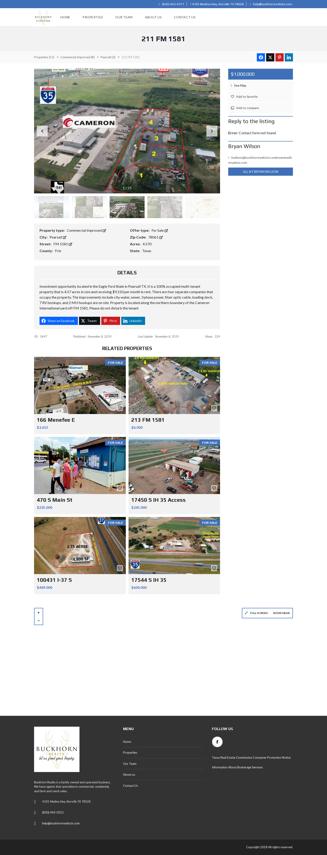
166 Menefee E (56, 420)
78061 (155, 237)
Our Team (129, 763)
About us (129, 774)
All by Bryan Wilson (260, 171)
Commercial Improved (86, 230)
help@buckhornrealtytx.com (271, 4)
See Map (238, 85)
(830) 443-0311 (171, 4)
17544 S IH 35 (148, 580)
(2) (108, 57)
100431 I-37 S (54, 580)
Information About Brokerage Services (237, 767)
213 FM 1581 (148, 420)
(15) (44, 57)
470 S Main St (54, 500)
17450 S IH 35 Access (158, 500)
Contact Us (130, 785)
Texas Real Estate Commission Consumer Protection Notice (251, 757)
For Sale (159, 230)
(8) (77, 57)
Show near (281, 613)
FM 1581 (62, 244)
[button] (211, 131)
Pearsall (58, 237)
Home (127, 741)
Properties (130, 752)
